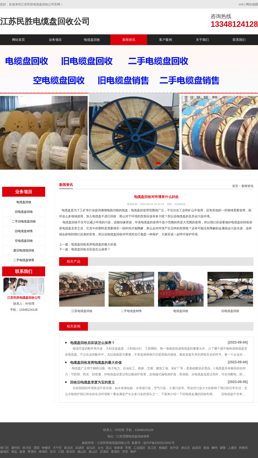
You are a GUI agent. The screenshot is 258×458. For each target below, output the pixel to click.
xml (241, 4)
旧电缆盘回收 (24, 211)
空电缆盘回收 (24, 240)
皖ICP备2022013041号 (159, 442)
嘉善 (22, 451)
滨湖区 (104, 451)
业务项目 (55, 39)
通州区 (15, 447)
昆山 (109, 447)
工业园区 (139, 447)
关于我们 (202, 39)
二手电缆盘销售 (23, 260)
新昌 (206, 447)
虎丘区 (185, 447)
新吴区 (70, 451)
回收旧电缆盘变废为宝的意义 (92, 382)
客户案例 (165, 39)
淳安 (125, 451)
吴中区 (174, 447)
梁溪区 (115, 451)
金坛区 (90, 447)
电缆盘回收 (92, 39)
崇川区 (26, 447)
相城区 (163, 447)
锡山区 (81, 451)
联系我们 (239, 39)
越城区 (4, 451)
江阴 (61, 451)
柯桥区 (243, 447)
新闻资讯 (128, 39)
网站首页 (18, 39)
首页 (235, 186)
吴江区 (152, 447)
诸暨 (223, 447)
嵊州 (215, 447)
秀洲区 (32, 451)
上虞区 (232, 447)
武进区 (79, 447)
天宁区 (57, 447)
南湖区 (43, 451)
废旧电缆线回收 (23, 250)
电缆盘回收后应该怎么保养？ (90, 249)
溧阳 (37, 447)
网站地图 (252, 4)
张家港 (118, 447)
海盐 (14, 451)
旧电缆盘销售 (24, 231)
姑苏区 (196, 447)
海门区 (4, 447)
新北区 (68, 447)
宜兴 (53, 451)
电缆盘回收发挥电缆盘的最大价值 (93, 244)
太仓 (101, 447)
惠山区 (93, 451)
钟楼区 (46, 447)
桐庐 (133, 451)
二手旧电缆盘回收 (24, 221)
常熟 (128, 447)
